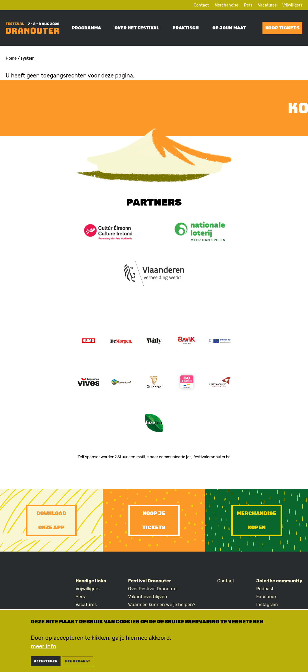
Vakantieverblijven (147, 596)
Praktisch (186, 28)
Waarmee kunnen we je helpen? (161, 604)
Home (11, 58)
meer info (43, 649)
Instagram (267, 604)
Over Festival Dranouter (153, 588)
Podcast (264, 588)
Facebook (266, 596)
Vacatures (267, 5)
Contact (201, 5)
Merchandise (226, 5)
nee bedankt (77, 664)
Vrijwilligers (292, 5)
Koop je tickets (153, 520)
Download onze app (51, 520)
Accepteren (45, 664)
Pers (248, 5)
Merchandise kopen (256, 520)
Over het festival (137, 28)
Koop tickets (282, 28)
